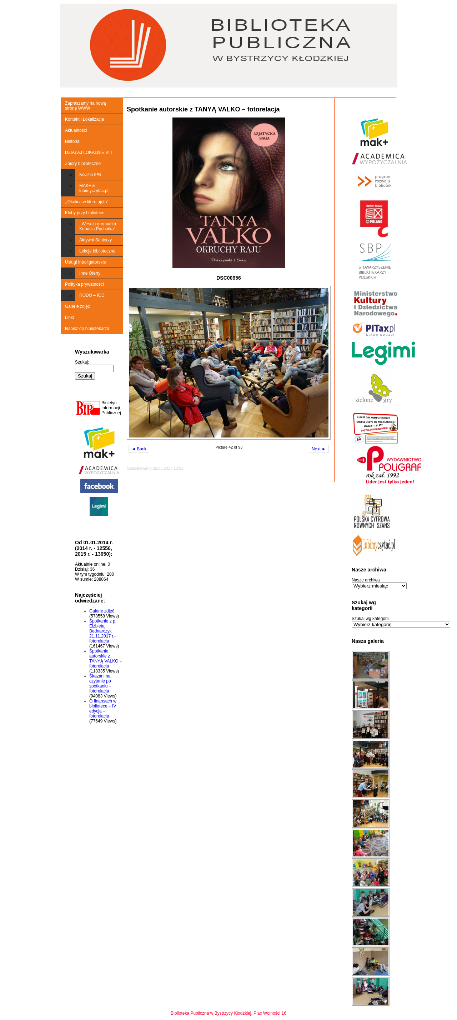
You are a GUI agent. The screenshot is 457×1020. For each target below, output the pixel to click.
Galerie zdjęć (77, 306)
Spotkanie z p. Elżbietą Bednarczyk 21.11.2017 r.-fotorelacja (102, 631)
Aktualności (76, 130)
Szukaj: (82, 362)
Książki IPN (90, 174)
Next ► (319, 448)
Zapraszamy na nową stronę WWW (85, 106)
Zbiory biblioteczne (83, 163)
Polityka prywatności (84, 284)
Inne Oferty (89, 273)
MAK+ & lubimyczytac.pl (93, 188)
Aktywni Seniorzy (95, 240)
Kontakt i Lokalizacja (84, 119)
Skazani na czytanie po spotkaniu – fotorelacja (100, 684)
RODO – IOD (92, 295)
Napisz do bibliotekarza (87, 328)
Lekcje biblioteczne (97, 251)
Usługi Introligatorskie (85, 262)
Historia (72, 141)
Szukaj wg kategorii (370, 618)
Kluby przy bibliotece (84, 212)
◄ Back (138, 448)
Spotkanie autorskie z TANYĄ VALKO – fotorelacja (105, 659)
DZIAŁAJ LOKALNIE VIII (88, 152)
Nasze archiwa (366, 580)
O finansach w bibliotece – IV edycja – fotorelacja (102, 709)
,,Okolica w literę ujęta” (86, 201)
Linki (69, 317)
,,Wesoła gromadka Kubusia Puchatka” (97, 226)
